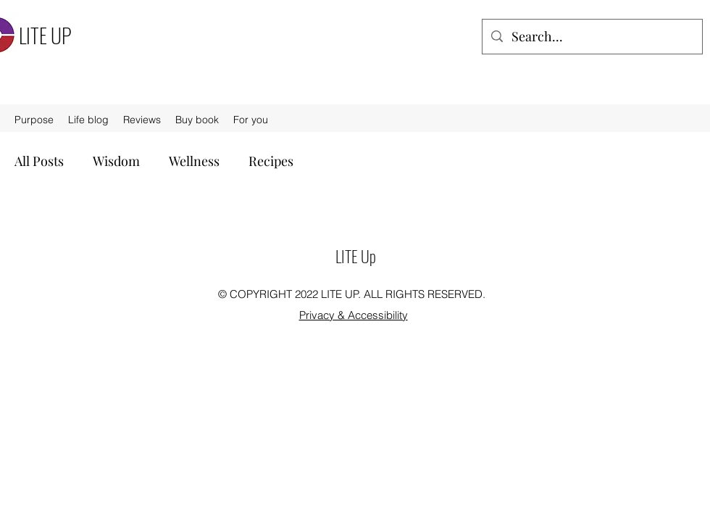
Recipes (270, 161)
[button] (250, 119)
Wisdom (116, 161)
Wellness (194, 161)
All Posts (39, 161)
